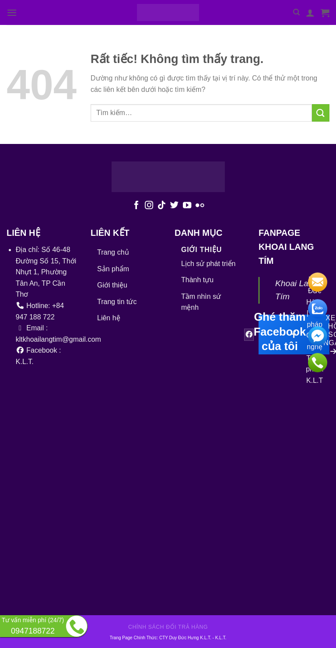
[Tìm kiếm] (296, 12)
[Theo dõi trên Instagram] (149, 205)
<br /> (154, 474)
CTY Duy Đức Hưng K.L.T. (186, 637)
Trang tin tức (116, 301)
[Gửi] (320, 112)
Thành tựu (197, 280)
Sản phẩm (113, 269)
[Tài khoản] (310, 12)
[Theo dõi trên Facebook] (136, 205)
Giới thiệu (112, 285)
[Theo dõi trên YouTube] (187, 205)
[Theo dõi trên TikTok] (162, 205)
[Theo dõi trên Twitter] (174, 205)
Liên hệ (108, 318)
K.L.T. (221, 637)
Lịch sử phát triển (208, 263)
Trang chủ (113, 252)
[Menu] (12, 12)
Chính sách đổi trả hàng (168, 627)
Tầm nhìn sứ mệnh (201, 302)
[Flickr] (200, 205)
